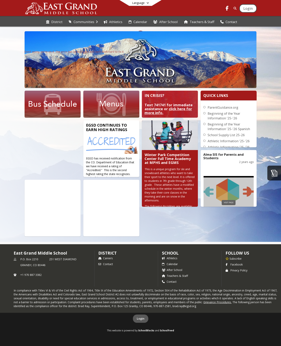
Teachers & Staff (175, 276)
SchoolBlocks (146, 330)
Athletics (169, 258)
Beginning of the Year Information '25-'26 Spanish (229, 126)
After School (172, 270)
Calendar (170, 264)
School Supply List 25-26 (226, 135)
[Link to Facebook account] (227, 9)
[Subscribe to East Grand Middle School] (234, 258)
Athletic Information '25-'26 (229, 141)
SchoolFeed (167, 330)
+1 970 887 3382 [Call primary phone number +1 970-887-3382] (31, 275)
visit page (229, 202)
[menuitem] (54, 21)
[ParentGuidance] (274, 173)
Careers (105, 258)
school (170, 253)
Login (140, 318)
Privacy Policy (236, 270)
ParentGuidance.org (223, 107)
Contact (105, 264)
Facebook (234, 264)
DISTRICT (107, 253)
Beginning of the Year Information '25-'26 (224, 115)
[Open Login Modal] (248, 8)
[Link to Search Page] (234, 8)
